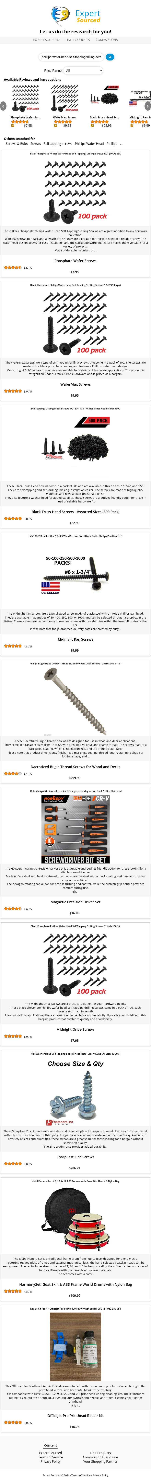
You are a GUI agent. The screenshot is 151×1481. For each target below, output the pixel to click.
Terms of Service (50, 1457)
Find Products (77, 40)
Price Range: (53, 70)
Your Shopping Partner (100, 1461)
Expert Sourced (46, 40)
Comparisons (107, 40)
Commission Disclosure (100, 1457)
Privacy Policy (51, 1461)
